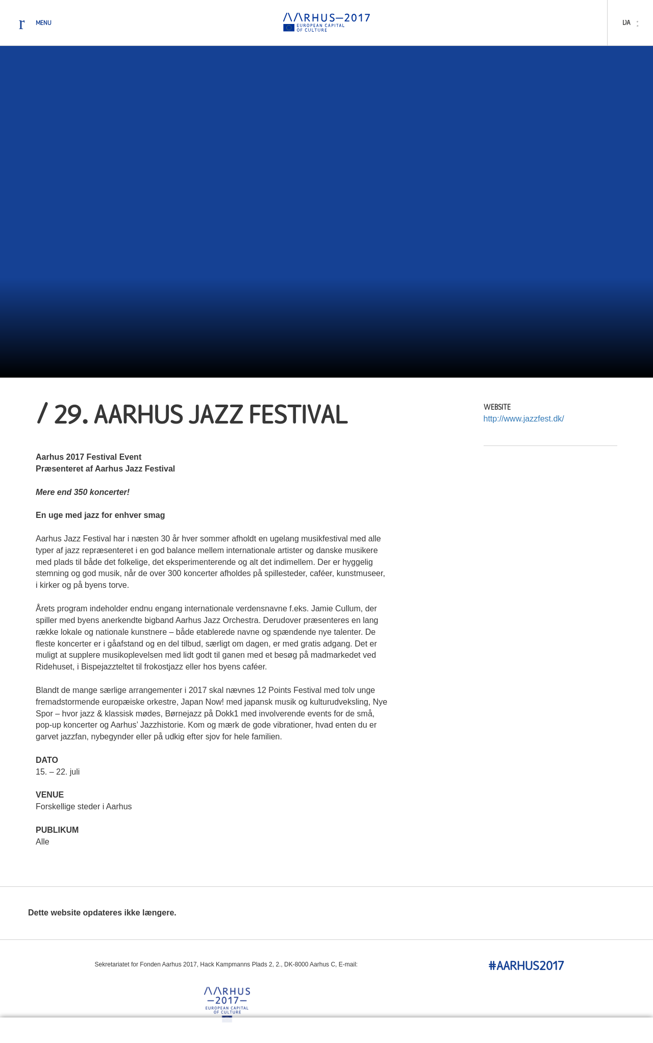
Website (497, 408)
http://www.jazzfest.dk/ (524, 418)
